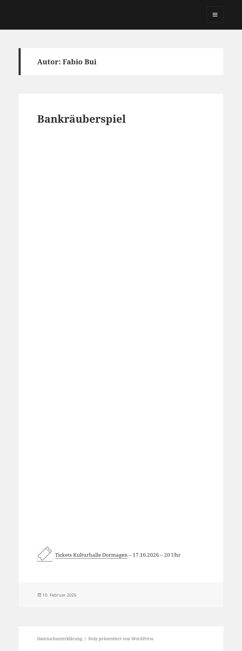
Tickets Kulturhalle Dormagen (91, 554)
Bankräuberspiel (81, 119)
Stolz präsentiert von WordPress (120, 638)
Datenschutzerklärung (59, 638)
